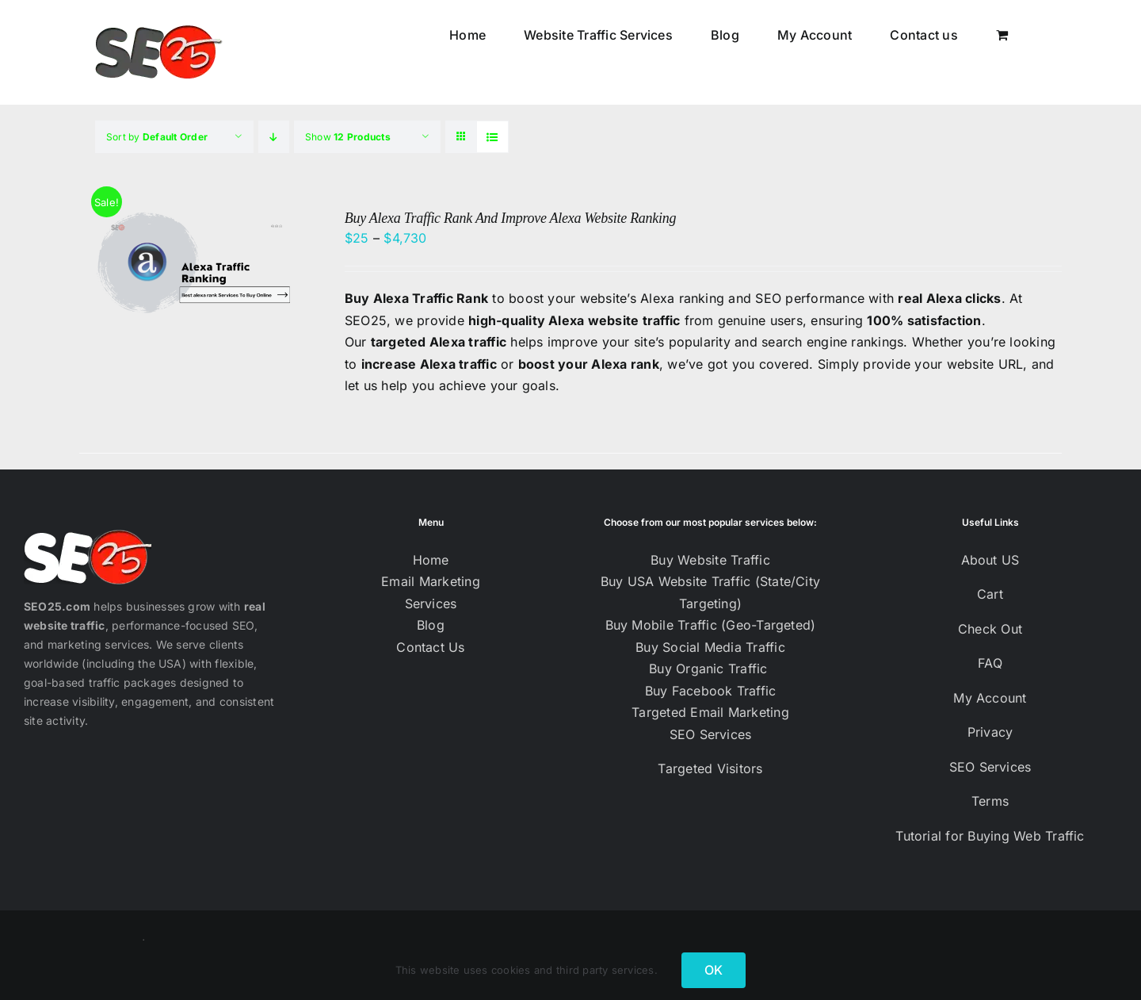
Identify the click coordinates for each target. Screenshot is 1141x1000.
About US (990, 560)
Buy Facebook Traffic (711, 691)
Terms (990, 801)
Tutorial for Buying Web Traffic (989, 836)
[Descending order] (273, 137)
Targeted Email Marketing (710, 712)
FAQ (990, 663)
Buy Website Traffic (710, 560)
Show (348, 137)
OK (713, 970)
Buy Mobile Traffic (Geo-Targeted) (710, 625)
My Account (989, 698)
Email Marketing (430, 581)
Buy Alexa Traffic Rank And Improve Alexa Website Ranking (510, 218)
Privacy (990, 732)
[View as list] (492, 136)
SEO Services (711, 734)
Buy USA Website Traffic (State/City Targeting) (710, 592)
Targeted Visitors (710, 768)
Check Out (990, 629)
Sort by (157, 137)
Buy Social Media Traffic (710, 647)
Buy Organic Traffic (710, 668)
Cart (990, 594)
